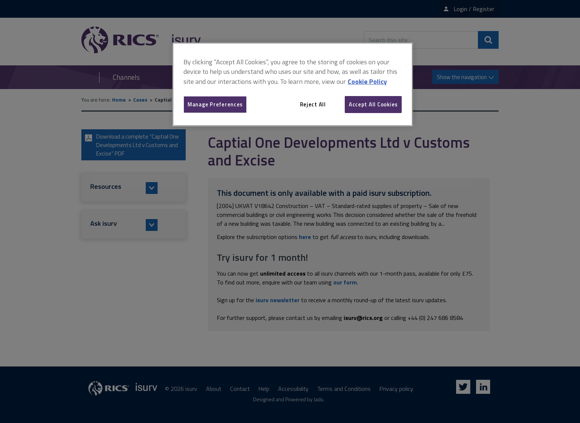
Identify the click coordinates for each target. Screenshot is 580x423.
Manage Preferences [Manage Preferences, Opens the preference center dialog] (215, 104)
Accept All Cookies (373, 104)
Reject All (313, 104)
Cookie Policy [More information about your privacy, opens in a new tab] (367, 81)
